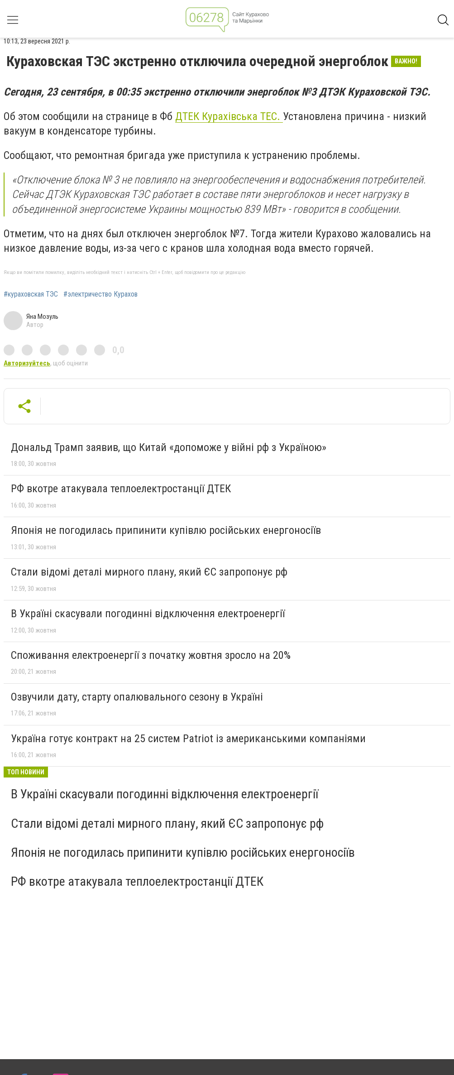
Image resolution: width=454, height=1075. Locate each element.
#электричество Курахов (100, 294)
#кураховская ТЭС (31, 294)
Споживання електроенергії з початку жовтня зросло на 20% (151, 655)
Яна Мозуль (42, 316)
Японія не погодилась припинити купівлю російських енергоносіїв (166, 530)
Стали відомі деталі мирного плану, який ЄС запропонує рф (149, 572)
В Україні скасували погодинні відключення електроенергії (148, 613)
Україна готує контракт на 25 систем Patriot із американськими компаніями (188, 738)
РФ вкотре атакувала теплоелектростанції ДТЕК (121, 488)
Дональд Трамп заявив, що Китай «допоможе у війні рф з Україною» (168, 447)
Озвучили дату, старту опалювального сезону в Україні (137, 697)
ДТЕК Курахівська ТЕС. (229, 116)
